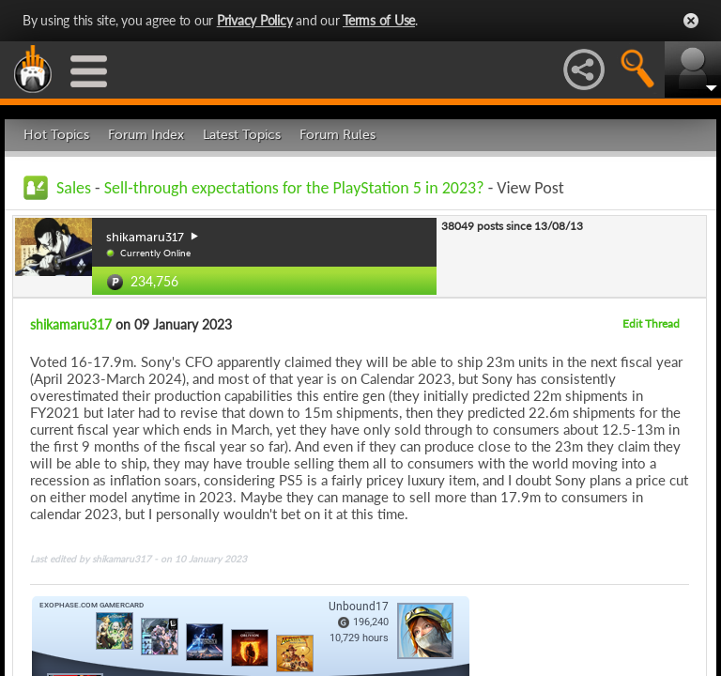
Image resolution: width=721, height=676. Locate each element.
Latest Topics (242, 135)
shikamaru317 (71, 324)
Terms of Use (379, 20)
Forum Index (146, 135)
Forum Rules (337, 135)
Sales (73, 187)
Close (690, 20)
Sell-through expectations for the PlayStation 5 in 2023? (294, 187)
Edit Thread (651, 323)
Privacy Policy (255, 20)
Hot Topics (56, 135)
